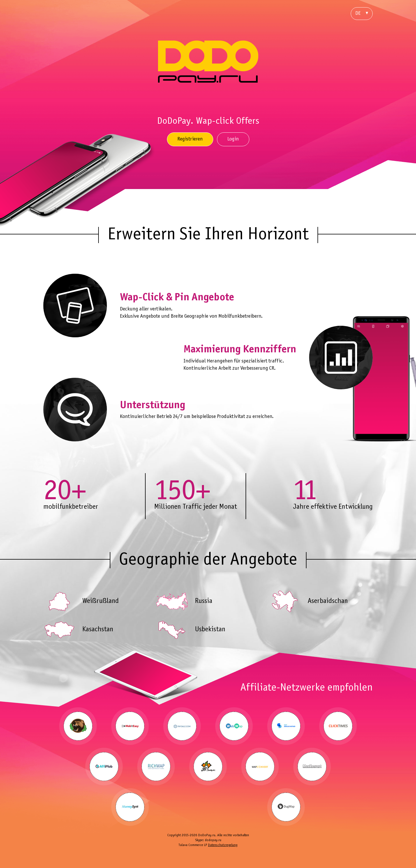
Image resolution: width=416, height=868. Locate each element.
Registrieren (190, 139)
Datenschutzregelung (222, 845)
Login (233, 139)
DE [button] (361, 13)
